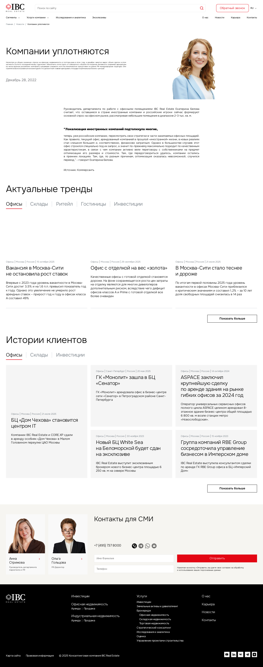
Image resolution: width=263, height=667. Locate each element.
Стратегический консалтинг (154, 627)
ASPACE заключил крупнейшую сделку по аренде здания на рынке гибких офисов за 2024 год (212, 386)
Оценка (141, 636)
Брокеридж (144, 610)
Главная (9, 24)
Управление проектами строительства (160, 640)
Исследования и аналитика (71, 17)
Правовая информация (40, 655)
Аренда (75, 608)
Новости (219, 17)
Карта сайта (13, 655)
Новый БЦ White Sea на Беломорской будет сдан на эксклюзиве (128, 448)
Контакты (252, 17)
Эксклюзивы (99, 17)
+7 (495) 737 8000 (107, 545)
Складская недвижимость (155, 619)
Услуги (142, 596)
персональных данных (210, 570)
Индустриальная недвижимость (95, 616)
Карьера (235, 17)
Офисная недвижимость (89, 604)
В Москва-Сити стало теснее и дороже (208, 271)
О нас (205, 17)
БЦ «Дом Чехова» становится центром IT (44, 423)
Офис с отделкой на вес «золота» (129, 268)
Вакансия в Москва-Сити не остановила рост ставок (37, 271)
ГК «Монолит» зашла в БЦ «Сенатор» (125, 380)
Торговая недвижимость (154, 623)
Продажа (89, 608)
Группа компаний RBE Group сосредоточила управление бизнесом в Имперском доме (214, 448)
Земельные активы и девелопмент (157, 606)
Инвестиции (80, 596)
